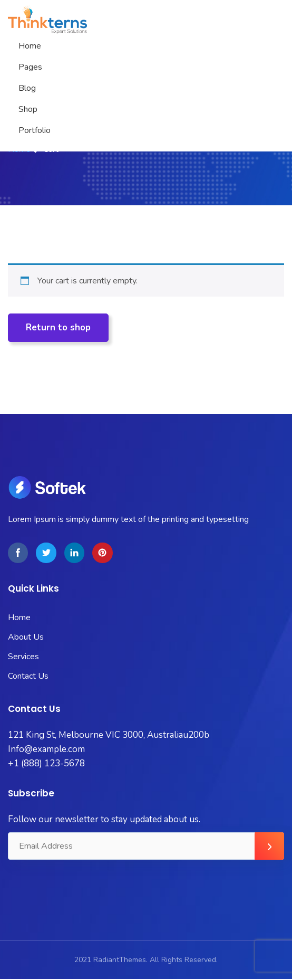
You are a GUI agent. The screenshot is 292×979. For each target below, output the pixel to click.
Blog (27, 88)
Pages (30, 67)
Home (29, 46)
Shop (27, 109)
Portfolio (34, 130)
